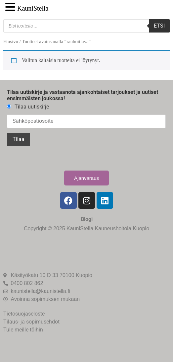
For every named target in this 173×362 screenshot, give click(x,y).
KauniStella (32, 8)
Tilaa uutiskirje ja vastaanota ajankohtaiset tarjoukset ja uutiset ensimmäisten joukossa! (82, 95)
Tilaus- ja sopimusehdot (31, 322)
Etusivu (10, 41)
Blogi (87, 219)
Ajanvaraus (86, 178)
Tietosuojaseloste (24, 314)
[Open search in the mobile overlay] (86, 26)
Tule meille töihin (23, 329)
